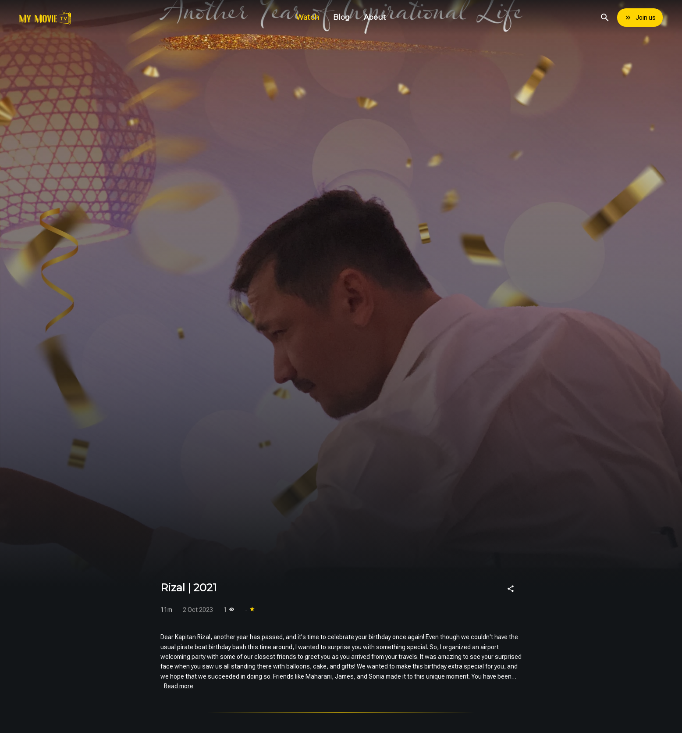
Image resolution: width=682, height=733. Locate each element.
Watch (307, 17)
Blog (341, 17)
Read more (178, 686)
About (375, 17)
